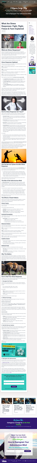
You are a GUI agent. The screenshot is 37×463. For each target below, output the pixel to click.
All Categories (31, 26)
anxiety (30, 27)
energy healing (31, 28)
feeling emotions (31, 29)
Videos (14, 1)
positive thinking (31, 31)
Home (8, 1)
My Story (11, 2)
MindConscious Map (25, 2)
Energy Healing (20, 2)
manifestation (31, 30)
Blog (16, 1)
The (5, 362)
